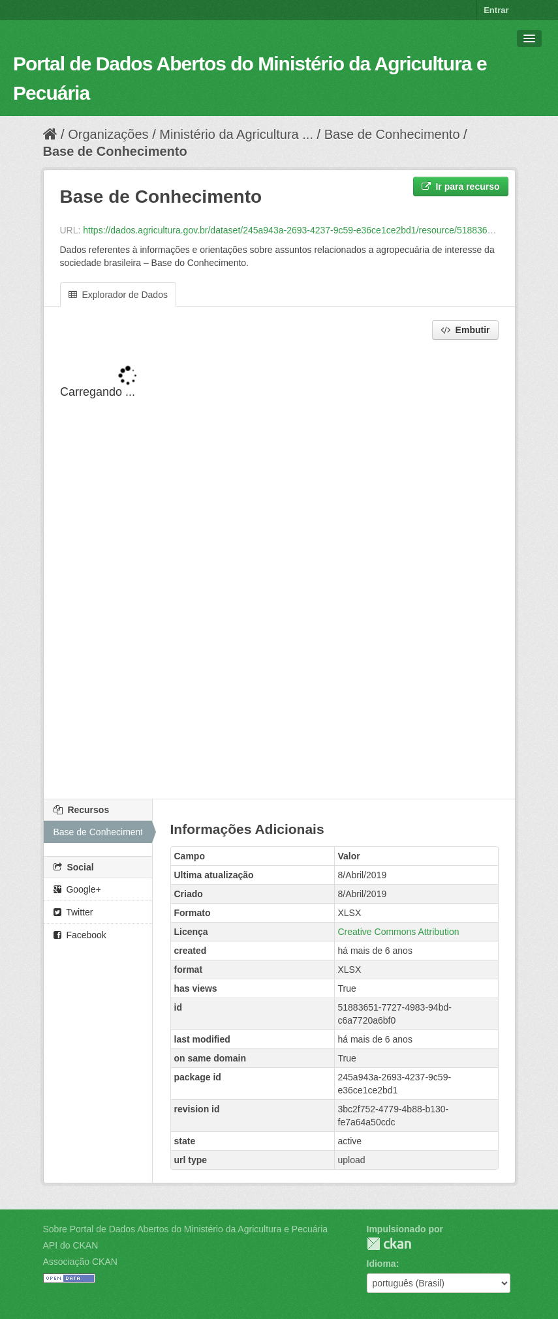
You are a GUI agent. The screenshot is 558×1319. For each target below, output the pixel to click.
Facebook (80, 935)
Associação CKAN (80, 1261)
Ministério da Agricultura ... (236, 134)
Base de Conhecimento (392, 134)
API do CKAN (71, 1245)
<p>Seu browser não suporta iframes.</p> (279, 570)
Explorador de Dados (118, 294)
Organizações (108, 134)
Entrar (496, 10)
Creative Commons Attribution (398, 931)
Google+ (77, 889)
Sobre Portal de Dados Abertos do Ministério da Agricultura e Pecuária (185, 1229)
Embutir (465, 330)
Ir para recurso (461, 186)
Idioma (381, 1263)
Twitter (73, 912)
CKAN (389, 1244)
